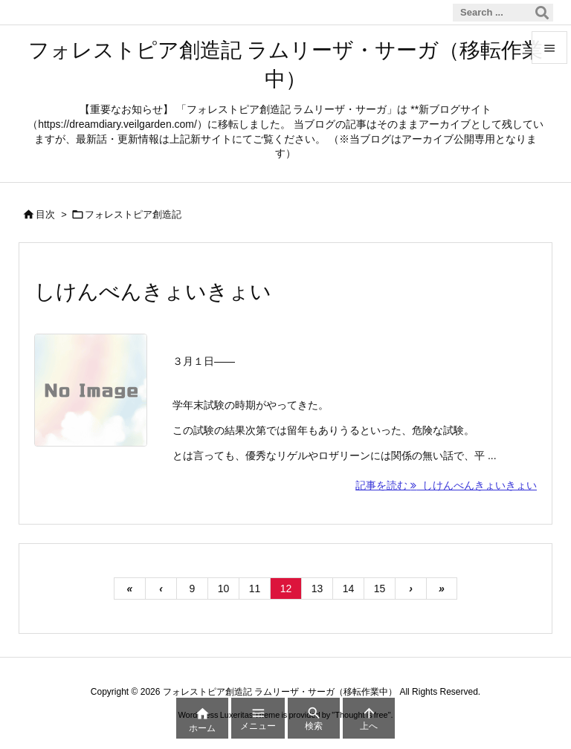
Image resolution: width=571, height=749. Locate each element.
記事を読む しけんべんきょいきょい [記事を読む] (446, 485)
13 (317, 588)
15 (380, 588)
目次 (45, 214)
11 (255, 588)
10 (224, 588)
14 (349, 588)
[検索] (542, 13)
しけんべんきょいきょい (152, 291)
